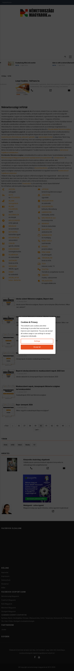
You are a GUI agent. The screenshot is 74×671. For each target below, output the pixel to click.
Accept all (37, 347)
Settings (37, 341)
